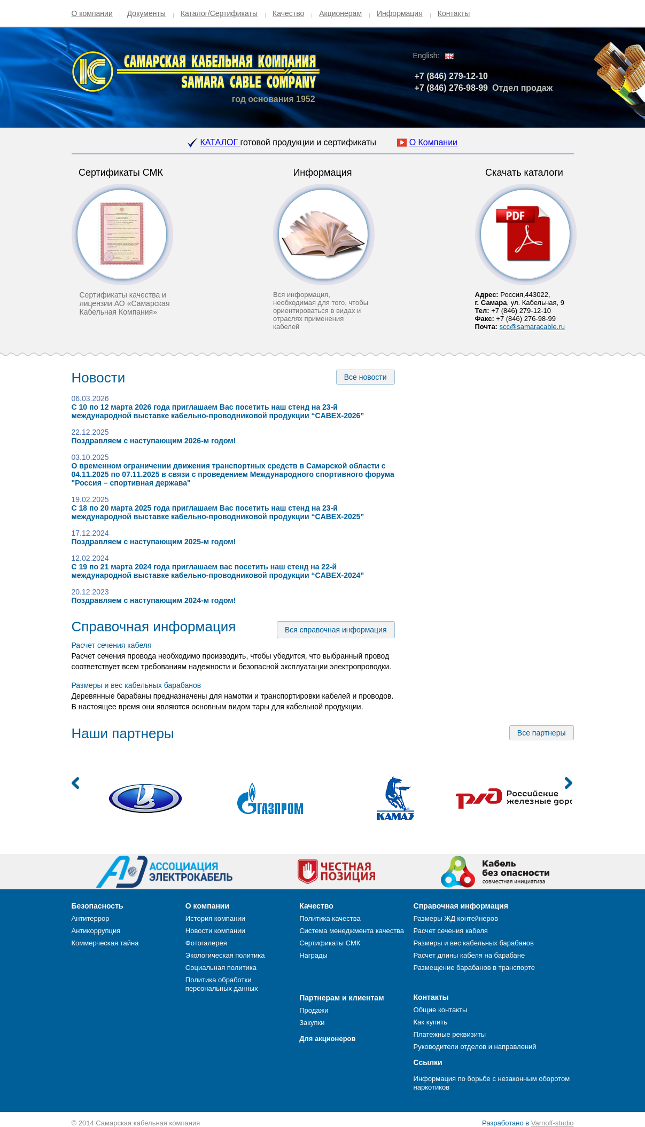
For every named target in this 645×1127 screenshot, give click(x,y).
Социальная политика (221, 968)
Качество (288, 13)
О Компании (433, 142)
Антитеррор (91, 918)
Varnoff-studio (552, 1123)
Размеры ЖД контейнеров (456, 918)
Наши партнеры (123, 733)
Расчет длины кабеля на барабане (469, 955)
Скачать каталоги (524, 172)
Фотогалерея (206, 943)
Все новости (365, 377)
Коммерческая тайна (105, 943)
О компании (92, 13)
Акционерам (340, 13)
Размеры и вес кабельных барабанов (136, 685)
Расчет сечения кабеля (112, 645)
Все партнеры (541, 733)
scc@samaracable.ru (532, 327)
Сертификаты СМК (121, 172)
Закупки (311, 1023)
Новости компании (215, 931)
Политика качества (330, 918)
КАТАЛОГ (220, 142)
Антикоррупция (96, 931)
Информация (400, 13)
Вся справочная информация (335, 629)
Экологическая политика (225, 955)
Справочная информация (154, 627)
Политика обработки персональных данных (221, 984)
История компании (215, 918)
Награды (313, 955)
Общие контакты (441, 1010)
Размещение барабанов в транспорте (474, 968)
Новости (99, 378)
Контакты (454, 13)
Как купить (430, 1022)
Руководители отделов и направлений (475, 1047)
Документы (146, 13)
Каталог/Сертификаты (219, 13)
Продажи (313, 1010)
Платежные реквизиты (450, 1034)
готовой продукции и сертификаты (308, 142)
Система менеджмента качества (351, 931)
